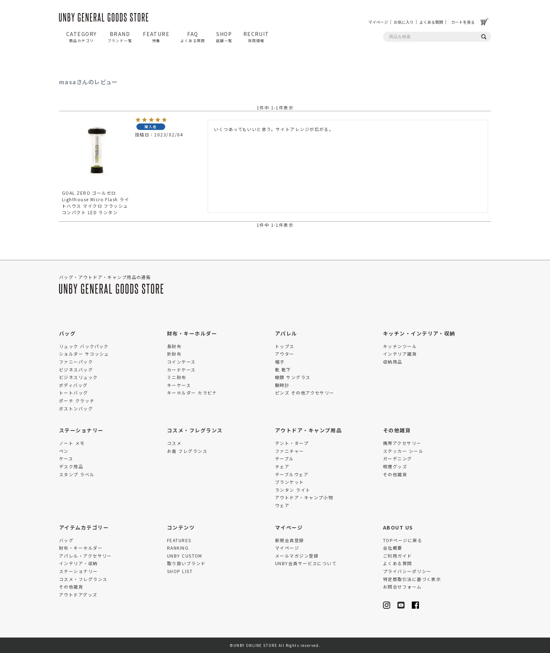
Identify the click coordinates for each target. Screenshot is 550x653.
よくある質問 (431, 22)
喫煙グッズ (395, 466)
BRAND (120, 36)
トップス (284, 346)
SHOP (224, 36)
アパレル (286, 333)
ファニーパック (76, 362)
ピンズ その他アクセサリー (304, 392)
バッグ (67, 333)
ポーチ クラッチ (77, 400)
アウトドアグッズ (78, 594)
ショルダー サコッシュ (84, 354)
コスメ (174, 443)
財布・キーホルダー (192, 333)
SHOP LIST (180, 571)
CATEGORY (81, 36)
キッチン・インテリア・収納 (419, 333)
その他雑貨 (397, 430)
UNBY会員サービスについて (306, 563)
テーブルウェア (291, 474)
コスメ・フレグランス (194, 430)
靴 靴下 (283, 369)
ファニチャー (289, 451)
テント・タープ (291, 443)
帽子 (280, 362)
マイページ (378, 22)
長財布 (174, 346)
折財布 (174, 354)
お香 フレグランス (187, 451)
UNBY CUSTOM (184, 556)
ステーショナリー (81, 430)
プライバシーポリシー (407, 571)
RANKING (178, 548)
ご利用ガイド (397, 556)
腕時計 (282, 385)
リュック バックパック (84, 346)
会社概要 (392, 548)
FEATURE (156, 36)
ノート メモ (72, 443)
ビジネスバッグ (76, 369)
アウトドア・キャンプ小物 (304, 497)
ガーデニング (397, 458)
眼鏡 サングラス (293, 377)
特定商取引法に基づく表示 (412, 579)
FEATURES (179, 540)
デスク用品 (71, 466)
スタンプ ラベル (77, 474)
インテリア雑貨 (400, 354)
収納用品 (392, 362)
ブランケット (289, 482)
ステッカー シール (403, 451)
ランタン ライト (293, 490)
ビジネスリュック (78, 377)
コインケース (181, 362)
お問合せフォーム (402, 587)
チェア (282, 466)
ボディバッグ (73, 385)
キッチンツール (400, 346)
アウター (284, 354)
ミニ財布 (176, 377)
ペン (64, 451)
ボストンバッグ (76, 408)
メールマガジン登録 (297, 556)
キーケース (179, 385)
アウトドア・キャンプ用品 (308, 430)
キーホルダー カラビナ (192, 392)
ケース (66, 458)
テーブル (284, 458)
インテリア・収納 (78, 563)
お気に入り (404, 22)
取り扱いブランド (186, 563)
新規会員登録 (289, 540)
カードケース (181, 369)
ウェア (282, 505)
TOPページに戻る (402, 540)
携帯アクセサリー (402, 443)
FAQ (192, 36)
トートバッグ (73, 392)
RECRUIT (256, 36)
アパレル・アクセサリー (85, 556)
